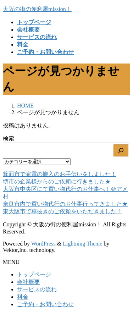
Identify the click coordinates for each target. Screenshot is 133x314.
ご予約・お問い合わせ (45, 304)
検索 (8, 139)
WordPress (43, 244)
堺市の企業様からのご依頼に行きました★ (57, 181)
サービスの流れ (37, 289)
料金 (22, 297)
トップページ (34, 274)
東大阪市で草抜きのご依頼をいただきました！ (62, 211)
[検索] (120, 150)
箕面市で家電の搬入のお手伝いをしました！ (59, 174)
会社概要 (28, 282)
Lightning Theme (82, 244)
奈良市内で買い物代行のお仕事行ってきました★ (65, 204)
